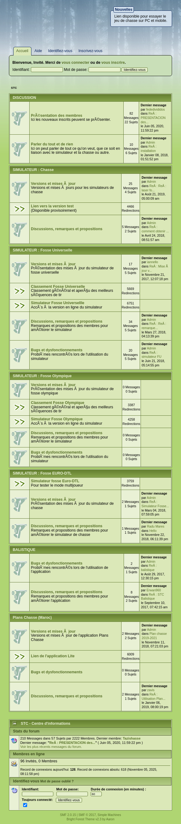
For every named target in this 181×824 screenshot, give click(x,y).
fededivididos (155, 109)
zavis (150, 690)
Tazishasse (132, 738)
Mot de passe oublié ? (57, 781)
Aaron (110, 819)
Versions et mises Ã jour (53, 184)
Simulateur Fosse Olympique (57, 419)
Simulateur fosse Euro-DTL (55, 481)
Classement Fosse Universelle (58, 286)
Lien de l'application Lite (52, 656)
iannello (152, 262)
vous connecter (75, 62)
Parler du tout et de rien (52, 144)
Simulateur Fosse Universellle (57, 303)
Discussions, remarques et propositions (66, 229)
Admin (150, 142)
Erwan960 (153, 590)
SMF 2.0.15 (68, 815)
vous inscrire (113, 62)
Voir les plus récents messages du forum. (51, 747)
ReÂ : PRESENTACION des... (153, 118)
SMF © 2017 (87, 815)
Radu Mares (155, 526)
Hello (153, 530)
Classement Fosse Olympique (57, 403)
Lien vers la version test (52, 206)
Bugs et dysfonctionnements (56, 350)
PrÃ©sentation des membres (56, 115)
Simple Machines (109, 815)
